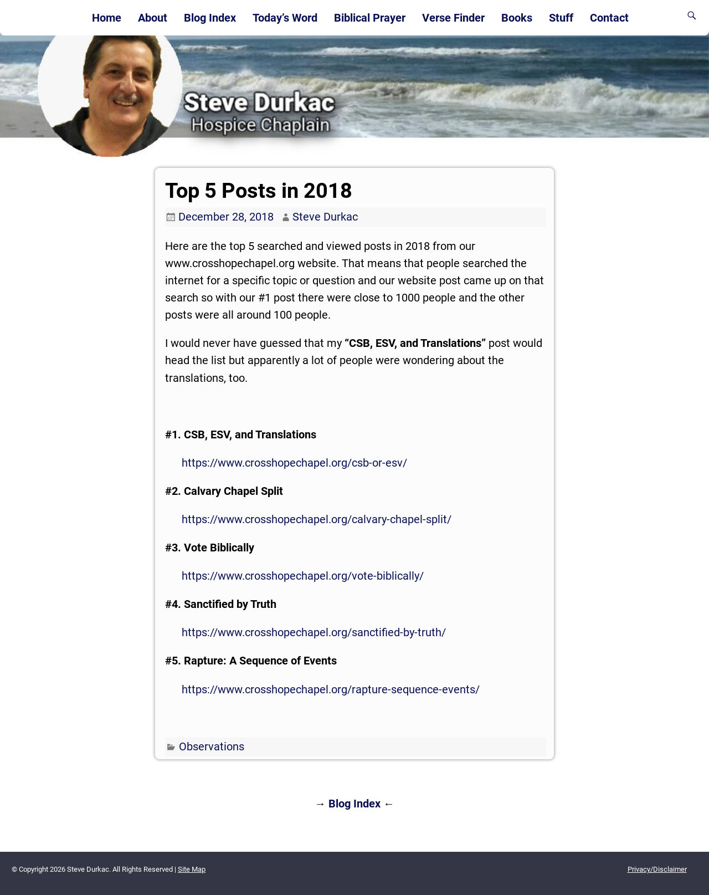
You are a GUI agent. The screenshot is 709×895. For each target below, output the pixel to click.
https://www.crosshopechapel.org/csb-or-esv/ (294, 462)
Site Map (191, 869)
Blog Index (210, 17)
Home (106, 17)
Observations (211, 746)
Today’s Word (285, 17)
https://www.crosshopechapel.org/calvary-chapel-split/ (316, 519)
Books (516, 17)
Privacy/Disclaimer (657, 869)
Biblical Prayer (369, 17)
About (152, 17)
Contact (609, 17)
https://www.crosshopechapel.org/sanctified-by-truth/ (314, 632)
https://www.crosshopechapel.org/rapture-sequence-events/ (331, 689)
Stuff (561, 17)
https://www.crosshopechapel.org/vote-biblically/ (303, 575)
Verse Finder (453, 17)
